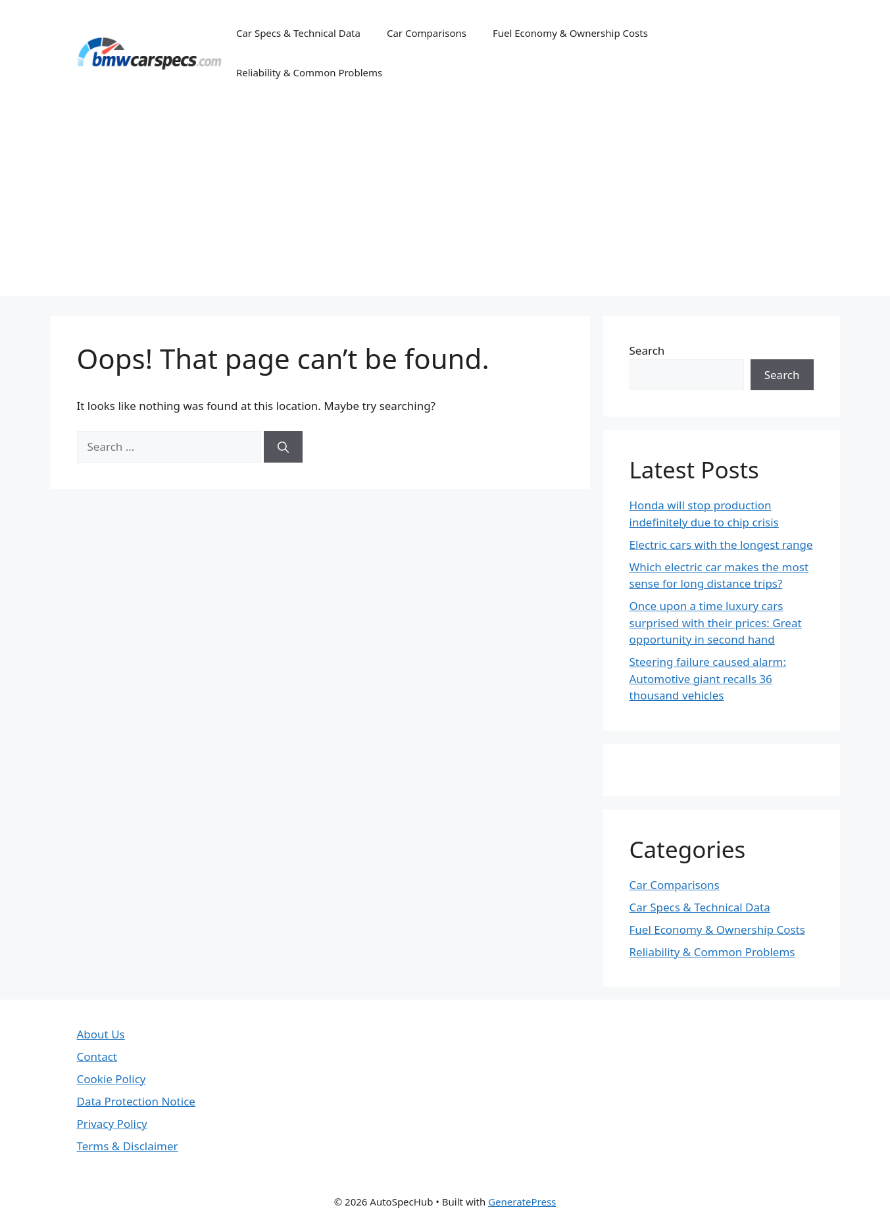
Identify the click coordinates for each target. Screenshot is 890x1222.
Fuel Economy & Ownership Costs (570, 32)
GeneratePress (522, 1201)
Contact (97, 1056)
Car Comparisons (426, 32)
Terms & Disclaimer (127, 1146)
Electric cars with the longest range (721, 544)
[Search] (283, 447)
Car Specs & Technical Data (298, 32)
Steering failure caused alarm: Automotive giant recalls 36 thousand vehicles (708, 678)
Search (647, 350)
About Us (101, 1034)
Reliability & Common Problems (309, 72)
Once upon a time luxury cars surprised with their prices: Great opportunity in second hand (716, 622)
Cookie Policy (111, 1078)
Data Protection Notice (136, 1101)
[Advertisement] (445, 204)
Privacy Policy (112, 1123)
